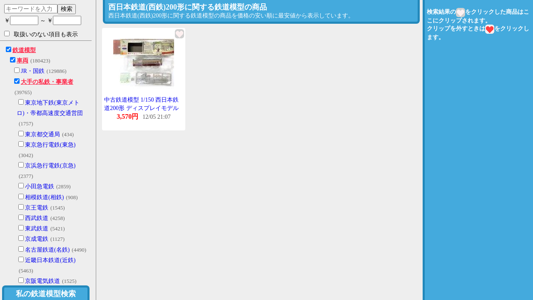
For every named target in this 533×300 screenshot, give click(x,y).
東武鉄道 (36, 228)
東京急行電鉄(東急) (50, 145)
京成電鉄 (36, 239)
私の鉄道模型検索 (46, 294)
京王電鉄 (36, 208)
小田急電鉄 (39, 186)
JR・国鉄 (33, 71)
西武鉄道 (36, 218)
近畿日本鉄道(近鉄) (50, 260)
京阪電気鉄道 (42, 281)
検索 (66, 8)
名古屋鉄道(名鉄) (47, 250)
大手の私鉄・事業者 (47, 82)
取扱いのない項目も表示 (41, 34)
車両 (22, 61)
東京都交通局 (42, 134)
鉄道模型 (24, 50)
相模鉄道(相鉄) (44, 197)
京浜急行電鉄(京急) (50, 165)
